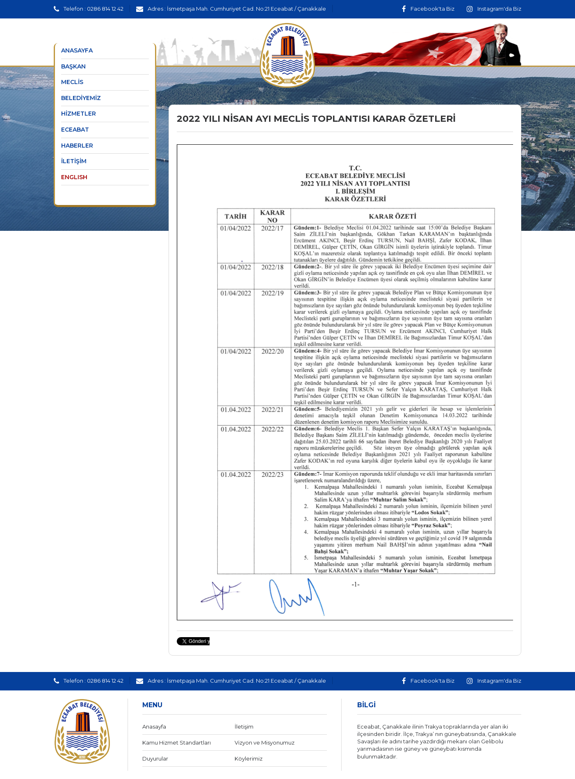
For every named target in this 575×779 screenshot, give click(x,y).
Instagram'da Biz (494, 8)
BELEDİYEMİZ (81, 98)
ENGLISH (74, 177)
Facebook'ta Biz (428, 8)
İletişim (244, 726)
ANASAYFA (77, 50)
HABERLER (77, 145)
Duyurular (155, 758)
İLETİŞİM (74, 161)
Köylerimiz (248, 758)
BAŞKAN (73, 66)
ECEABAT (75, 129)
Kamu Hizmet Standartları (176, 742)
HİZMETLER (78, 113)
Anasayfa (154, 726)
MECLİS (72, 82)
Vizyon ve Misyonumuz (264, 742)
